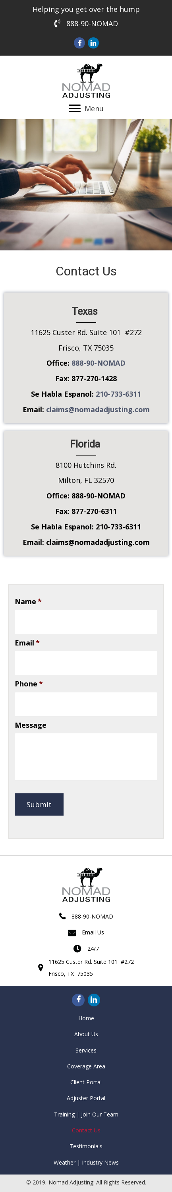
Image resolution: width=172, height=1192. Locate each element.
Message (30, 725)
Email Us (93, 932)
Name (28, 601)
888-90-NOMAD (92, 23)
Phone (29, 683)
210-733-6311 (118, 394)
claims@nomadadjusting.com (98, 409)
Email (27, 642)
